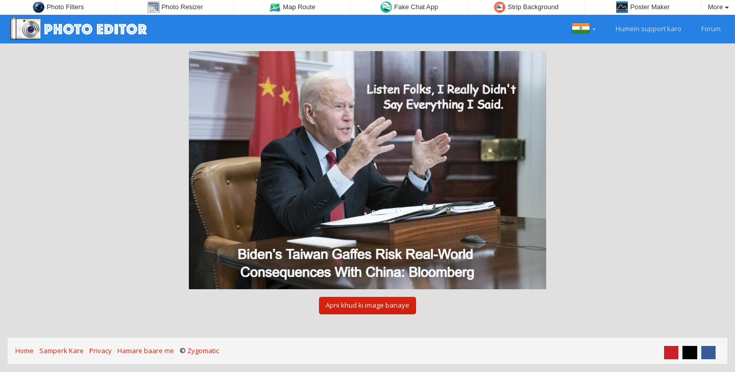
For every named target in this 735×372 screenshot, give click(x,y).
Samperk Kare (61, 350)
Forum (705, 27)
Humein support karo (642, 27)
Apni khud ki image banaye (367, 305)
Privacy (100, 350)
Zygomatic (203, 350)
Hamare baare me (145, 350)
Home (24, 350)
